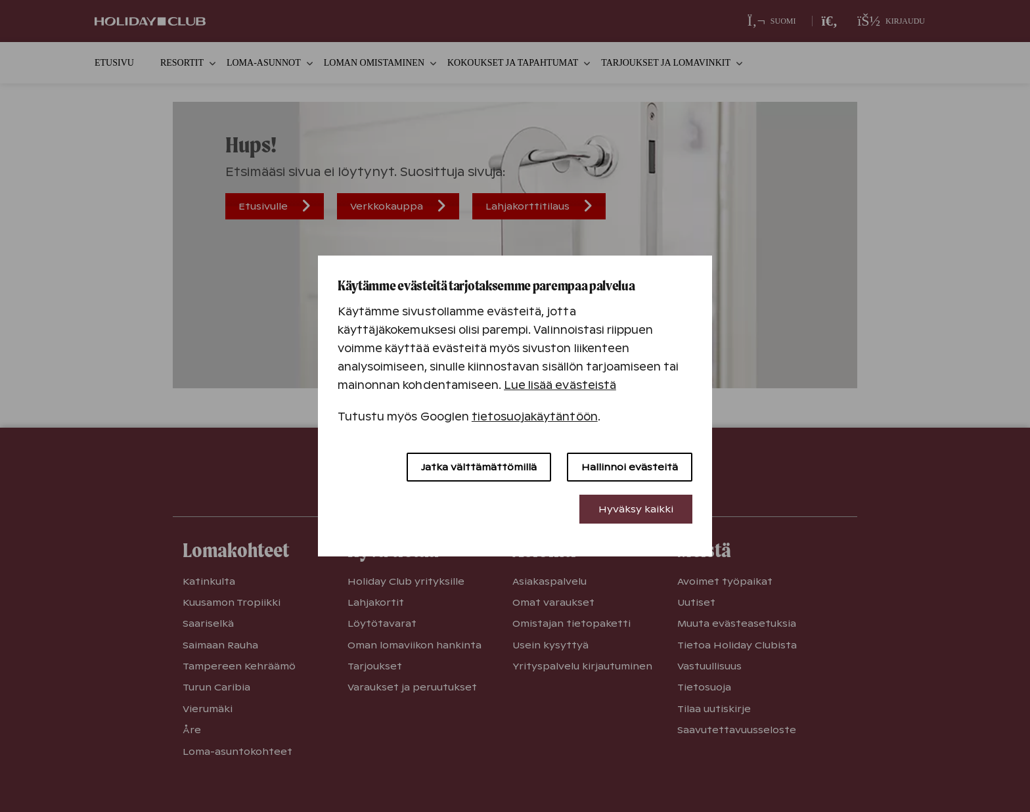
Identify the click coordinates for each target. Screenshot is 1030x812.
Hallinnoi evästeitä (629, 467)
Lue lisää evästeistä (560, 385)
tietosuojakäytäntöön (535, 417)
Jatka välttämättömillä (479, 467)
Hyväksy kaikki (635, 509)
